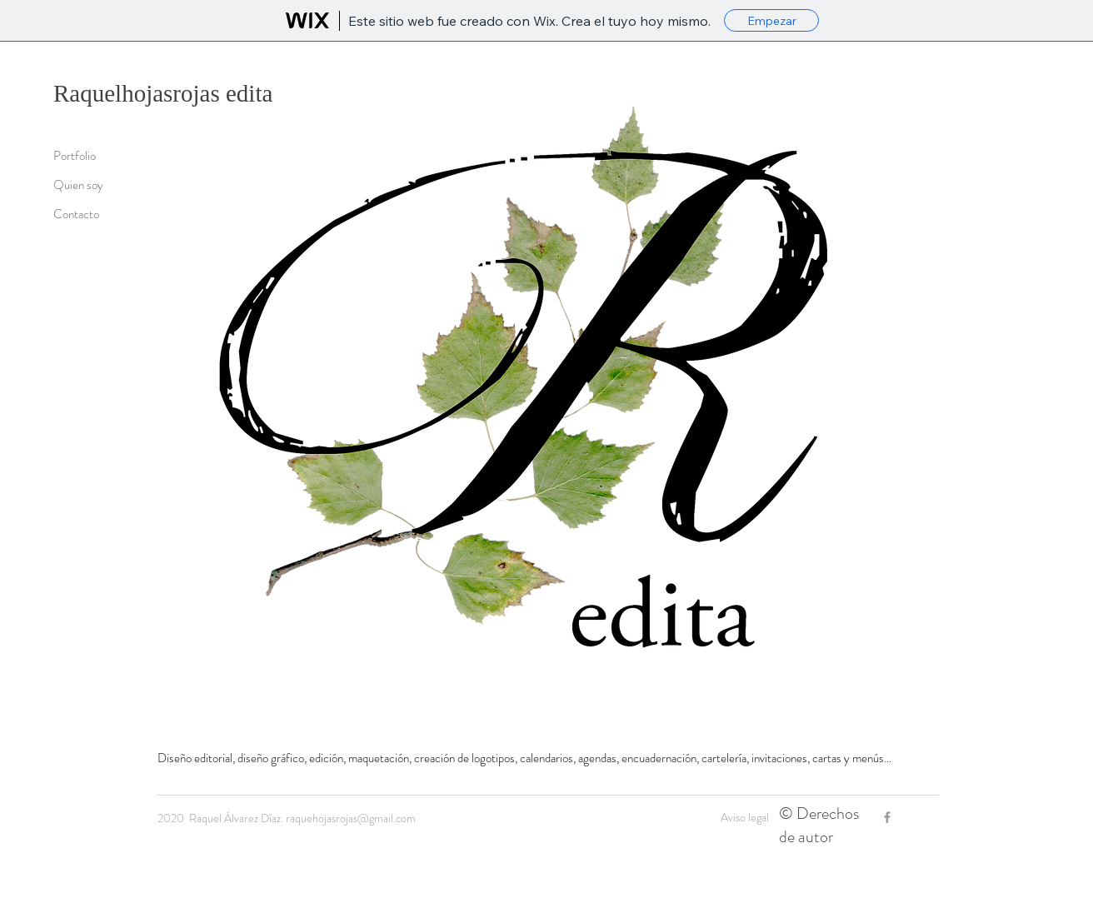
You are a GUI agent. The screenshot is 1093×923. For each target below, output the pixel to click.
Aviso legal (745, 817)
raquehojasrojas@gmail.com (351, 818)
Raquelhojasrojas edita (162, 93)
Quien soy (78, 185)
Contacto (76, 214)
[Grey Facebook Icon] (887, 817)
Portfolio (74, 156)
